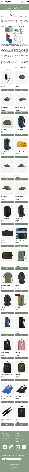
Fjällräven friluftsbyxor (20, 240)
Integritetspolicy (18, 435)
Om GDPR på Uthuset (20, 439)
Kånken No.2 (18, 374)
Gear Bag (3, 263)
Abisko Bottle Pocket (6, 85)
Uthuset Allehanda (6, 435)
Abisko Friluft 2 (4, 129)
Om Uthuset (4, 438)
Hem (11, 11)
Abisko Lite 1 (4, 174)
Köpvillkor (17, 438)
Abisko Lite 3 (4, 196)
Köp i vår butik (21, 246)
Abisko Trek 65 (18, 218)
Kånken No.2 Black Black (6, 374)
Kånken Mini (18, 352)
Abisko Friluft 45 (5, 151)
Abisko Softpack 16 (5, 218)
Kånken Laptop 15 (5, 352)
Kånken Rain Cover (19, 396)
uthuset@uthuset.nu (14, 464)
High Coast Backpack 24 (21, 263)
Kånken (17, 419)
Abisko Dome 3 (4, 107)
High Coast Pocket (5, 285)
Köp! (7, 90)
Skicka (24, 459)
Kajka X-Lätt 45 (19, 307)
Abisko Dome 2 (19, 85)
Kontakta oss (18, 436)
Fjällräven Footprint (5, 240)
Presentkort (17, 441)
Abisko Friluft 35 (19, 129)
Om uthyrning (5, 439)
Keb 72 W (3, 330)
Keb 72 (17, 330)
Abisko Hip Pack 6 (19, 151)
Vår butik (4, 436)
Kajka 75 (17, 285)
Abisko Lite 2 (18, 174)
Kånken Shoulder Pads (6, 419)
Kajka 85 (3, 307)
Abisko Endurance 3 (20, 107)
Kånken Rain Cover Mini (6, 396)
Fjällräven (16, 11)
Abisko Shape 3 (19, 196)
